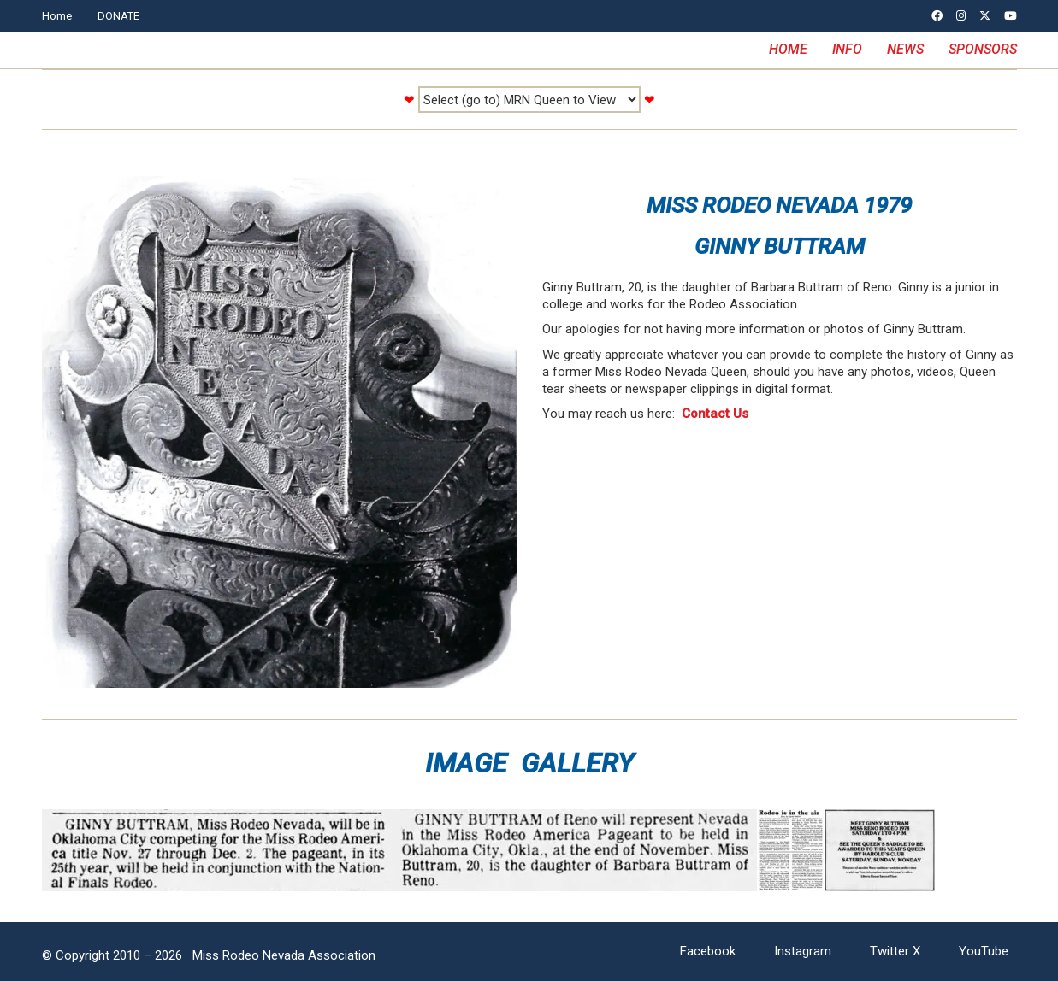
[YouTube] (983, 952)
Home (57, 15)
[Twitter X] (895, 952)
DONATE (118, 15)
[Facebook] (707, 952)
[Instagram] (802, 952)
